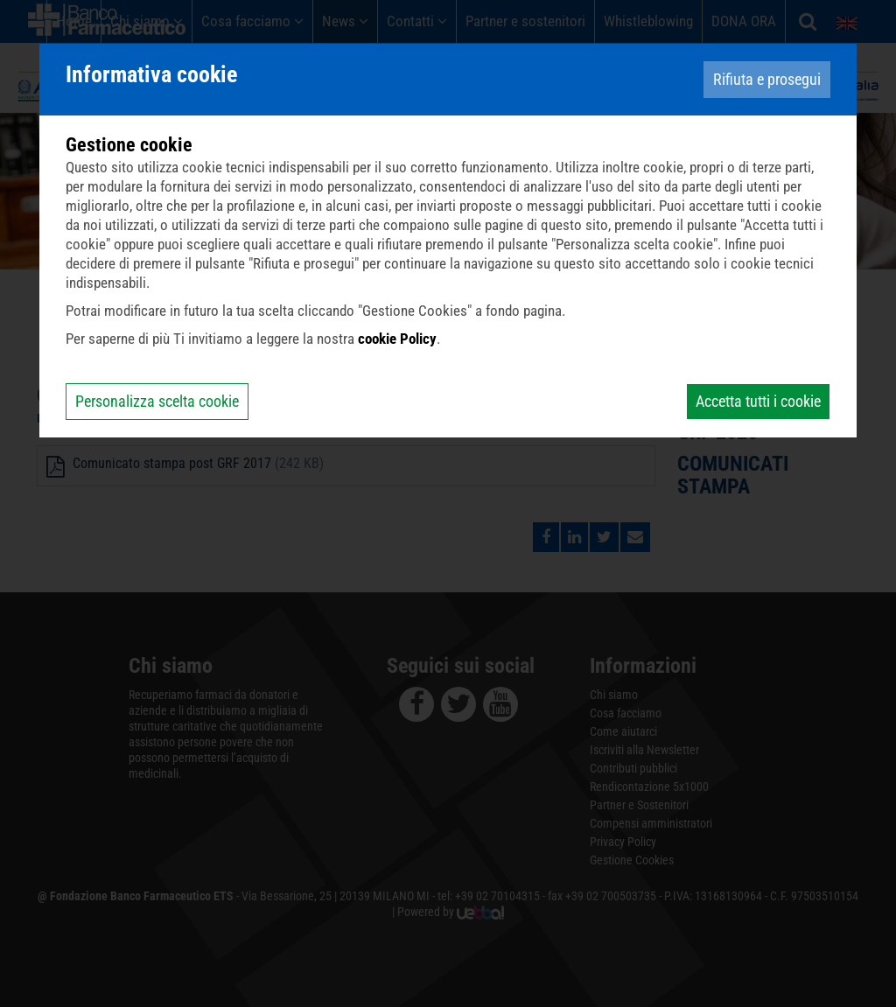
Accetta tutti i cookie (758, 401)
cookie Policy (397, 338)
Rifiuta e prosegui (767, 79)
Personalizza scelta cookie (157, 401)
